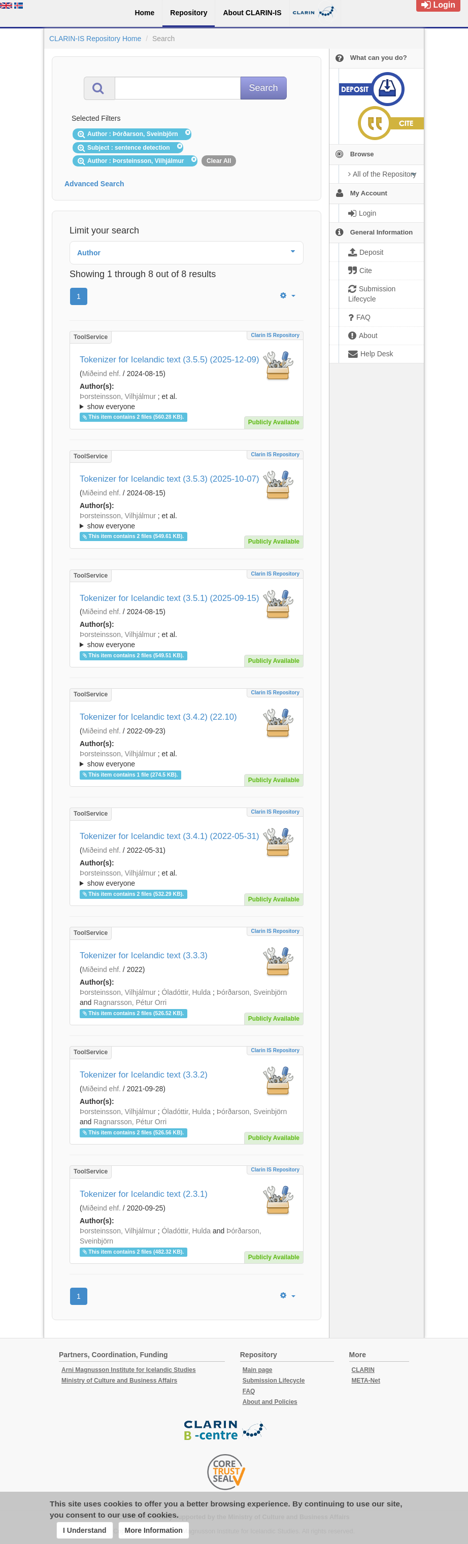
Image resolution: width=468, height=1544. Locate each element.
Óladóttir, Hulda (186, 992)
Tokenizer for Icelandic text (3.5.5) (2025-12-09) (169, 359)
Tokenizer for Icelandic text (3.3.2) (144, 1075)
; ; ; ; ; (186, 401)
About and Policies (270, 1401)
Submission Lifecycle (274, 1380)
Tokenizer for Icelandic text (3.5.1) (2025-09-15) (169, 598)
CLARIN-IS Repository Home (95, 39)
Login (438, 5)
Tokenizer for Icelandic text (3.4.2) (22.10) (158, 717)
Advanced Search (94, 184)
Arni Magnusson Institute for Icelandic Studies (128, 1369)
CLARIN (363, 1369)
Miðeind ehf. (101, 374)
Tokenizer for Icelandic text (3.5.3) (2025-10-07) (169, 479)
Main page (258, 1369)
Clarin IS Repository (275, 335)
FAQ (249, 1391)
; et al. (186, 402)
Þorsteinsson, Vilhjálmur (118, 396)
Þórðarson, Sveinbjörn (252, 992)
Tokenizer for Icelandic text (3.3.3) (144, 955)
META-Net (366, 1380)
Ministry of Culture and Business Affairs (119, 1380)
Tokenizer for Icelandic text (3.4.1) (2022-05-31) (169, 836)
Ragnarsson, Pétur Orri (129, 1002)
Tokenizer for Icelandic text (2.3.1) (144, 1194)
